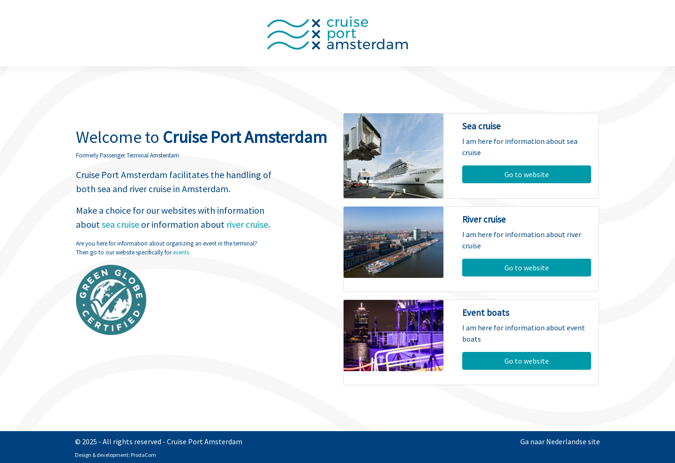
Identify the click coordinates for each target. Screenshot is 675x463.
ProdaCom (143, 454)
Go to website (526, 174)
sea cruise (120, 224)
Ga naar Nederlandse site (560, 441)
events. (181, 252)
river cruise (247, 224)
